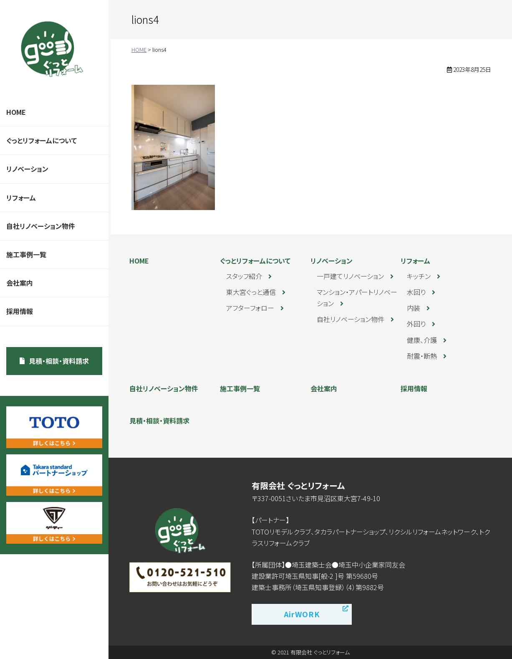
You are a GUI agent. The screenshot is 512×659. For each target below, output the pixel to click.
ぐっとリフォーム (52, 49)
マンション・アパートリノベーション (357, 297)
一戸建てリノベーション (350, 276)
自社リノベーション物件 (40, 226)
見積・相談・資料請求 (59, 361)
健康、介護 (422, 340)
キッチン (419, 276)
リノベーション (27, 169)
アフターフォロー (250, 308)
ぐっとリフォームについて (41, 140)
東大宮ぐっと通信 (251, 292)
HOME (16, 112)
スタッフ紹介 (244, 276)
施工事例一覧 (26, 254)
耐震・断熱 (422, 356)
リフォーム (21, 198)
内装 (413, 308)
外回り (416, 324)
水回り (416, 292)
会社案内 (19, 283)
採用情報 (19, 311)
